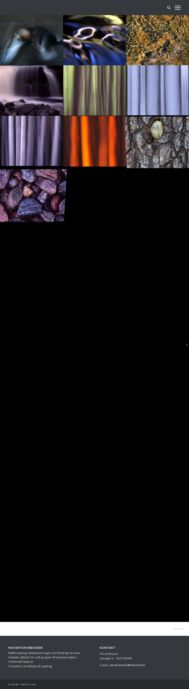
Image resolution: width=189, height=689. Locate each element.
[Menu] (177, 7)
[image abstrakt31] (31, 90)
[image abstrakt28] (31, 141)
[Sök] (169, 7)
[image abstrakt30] (94, 90)
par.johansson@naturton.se (127, 665)
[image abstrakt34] (31, 40)
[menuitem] (169, 7)
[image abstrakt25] (31, 192)
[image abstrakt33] (94, 40)
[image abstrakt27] (94, 141)
